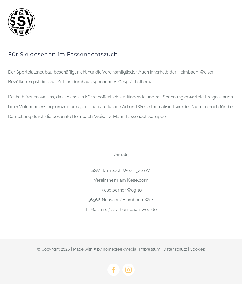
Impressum (149, 249)
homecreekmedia (119, 249)
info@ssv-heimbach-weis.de (128, 209)
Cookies (197, 249)
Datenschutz (175, 249)
